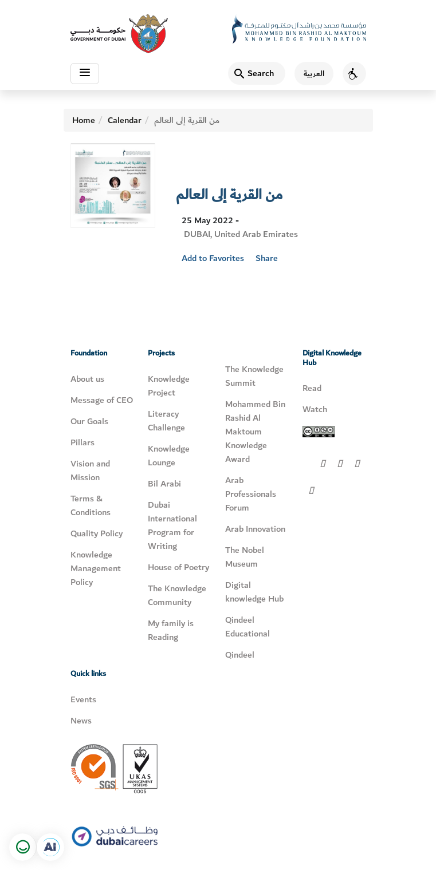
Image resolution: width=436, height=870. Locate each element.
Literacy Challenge (166, 420)
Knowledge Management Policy (95, 568)
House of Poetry (178, 567)
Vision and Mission (90, 470)
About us (87, 378)
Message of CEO (101, 400)
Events (83, 699)
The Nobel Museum (244, 557)
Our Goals (89, 421)
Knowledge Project (169, 385)
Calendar (125, 120)
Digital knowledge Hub (254, 592)
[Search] (256, 73)
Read (312, 388)
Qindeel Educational (247, 626)
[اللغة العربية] (309, 73)
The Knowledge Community (177, 595)
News (81, 720)
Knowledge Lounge (169, 455)
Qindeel (239, 654)
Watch (315, 409)
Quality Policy (96, 533)
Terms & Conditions (90, 505)
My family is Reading (171, 630)
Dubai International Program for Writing (172, 525)
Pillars (82, 442)
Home (83, 120)
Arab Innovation (255, 528)
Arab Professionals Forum (250, 494)
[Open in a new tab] (50, 847)
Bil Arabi (164, 483)
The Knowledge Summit (254, 376)
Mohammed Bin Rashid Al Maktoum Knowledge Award (255, 431)
